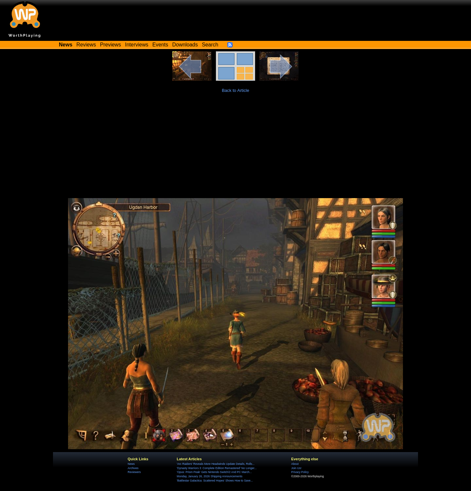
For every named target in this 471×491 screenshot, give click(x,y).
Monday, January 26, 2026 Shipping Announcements (209, 476)
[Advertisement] (235, 149)
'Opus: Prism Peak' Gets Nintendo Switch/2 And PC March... (214, 472)
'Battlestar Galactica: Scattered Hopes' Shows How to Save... (215, 480)
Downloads (185, 44)
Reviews (86, 44)
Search (210, 44)
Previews (110, 44)
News (131, 464)
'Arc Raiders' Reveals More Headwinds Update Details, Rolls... (215, 464)
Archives (133, 468)
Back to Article (235, 90)
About (294, 464)
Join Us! (296, 468)
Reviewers (134, 472)
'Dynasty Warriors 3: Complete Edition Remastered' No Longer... (216, 468)
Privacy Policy (299, 472)
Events (160, 44)
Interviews (136, 44)
